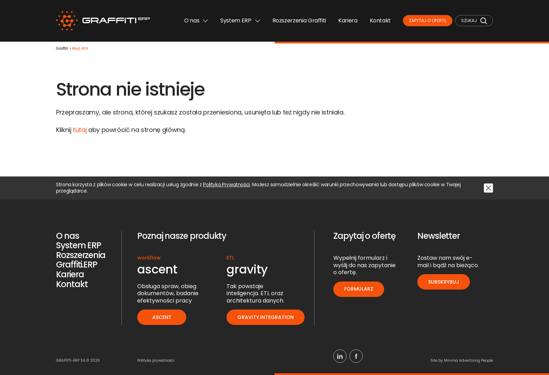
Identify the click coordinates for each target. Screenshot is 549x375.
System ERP (240, 20)
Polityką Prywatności (226, 185)
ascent (162, 317)
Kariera (347, 20)
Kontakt (380, 20)
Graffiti (62, 49)
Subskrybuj (443, 281)
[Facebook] (356, 356)
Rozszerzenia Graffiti (299, 20)
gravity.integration (265, 317)
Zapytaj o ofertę (427, 20)
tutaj (79, 129)
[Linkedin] (340, 356)
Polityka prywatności (155, 360)
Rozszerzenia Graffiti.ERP (80, 260)
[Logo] (103, 20)
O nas (196, 20)
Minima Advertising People (468, 360)
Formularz (358, 288)
